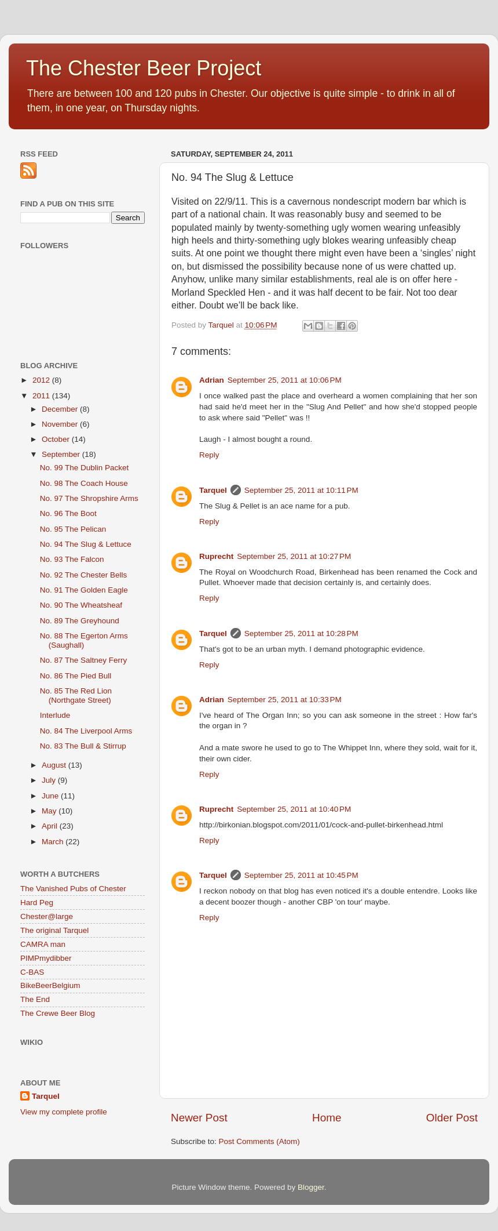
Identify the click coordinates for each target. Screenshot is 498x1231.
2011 (42, 395)
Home (326, 1118)
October (57, 439)
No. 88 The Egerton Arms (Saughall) (84, 640)
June (51, 795)
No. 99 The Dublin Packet (84, 467)
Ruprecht (216, 556)
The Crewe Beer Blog (57, 1013)
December (61, 409)
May (50, 811)
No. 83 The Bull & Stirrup (83, 746)
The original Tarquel (54, 930)
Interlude (55, 715)
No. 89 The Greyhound (79, 620)
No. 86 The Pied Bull (76, 675)
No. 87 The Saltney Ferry (83, 660)
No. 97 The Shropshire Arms (89, 498)
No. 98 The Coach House (84, 483)
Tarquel (213, 490)
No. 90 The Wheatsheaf (81, 605)
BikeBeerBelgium (50, 985)
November (61, 424)
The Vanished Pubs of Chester (73, 888)
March (53, 841)
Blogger (311, 1187)
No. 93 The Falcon (72, 559)
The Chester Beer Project (143, 68)
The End (35, 999)
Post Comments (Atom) (259, 1141)
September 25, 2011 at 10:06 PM (285, 380)
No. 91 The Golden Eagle (84, 590)
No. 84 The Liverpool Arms (86, 731)
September (62, 454)
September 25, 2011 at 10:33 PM (285, 699)
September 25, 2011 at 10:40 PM (294, 809)
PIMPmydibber (46, 958)
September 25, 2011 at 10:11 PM (301, 490)
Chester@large (46, 916)
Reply (209, 455)
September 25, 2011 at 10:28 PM (301, 633)
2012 (42, 380)
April (51, 826)
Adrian (211, 380)
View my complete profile (63, 1111)
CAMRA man (42, 944)
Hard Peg (36, 902)
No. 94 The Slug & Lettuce (85, 544)
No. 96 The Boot (68, 513)
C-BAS (32, 972)
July (50, 780)
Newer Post (199, 1118)
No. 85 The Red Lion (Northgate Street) (76, 696)
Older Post (452, 1118)
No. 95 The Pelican (73, 529)
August (55, 765)
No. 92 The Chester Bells (83, 575)
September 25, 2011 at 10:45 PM (301, 875)
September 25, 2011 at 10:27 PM (294, 556)
